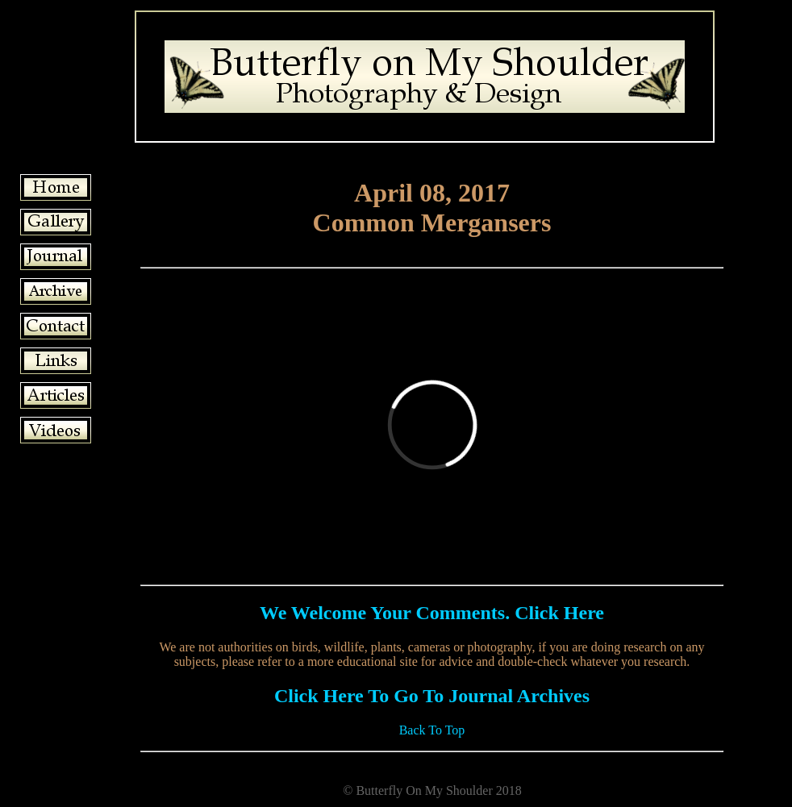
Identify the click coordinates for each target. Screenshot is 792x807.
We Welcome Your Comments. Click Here (432, 612)
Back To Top (432, 730)
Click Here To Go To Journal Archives (432, 695)
